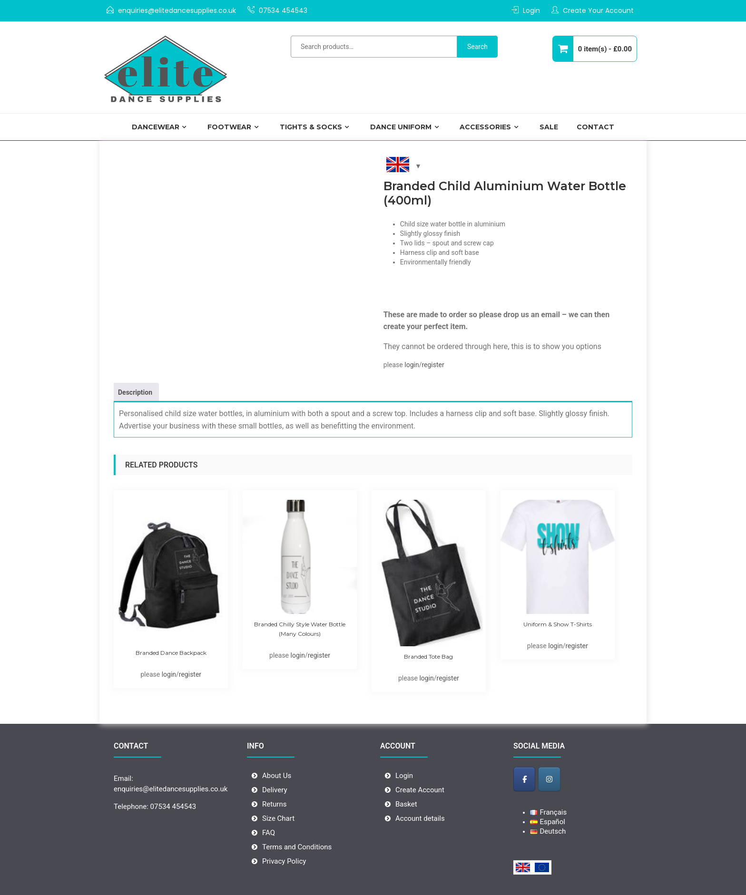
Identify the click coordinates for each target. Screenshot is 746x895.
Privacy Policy (284, 861)
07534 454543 (283, 10)
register (433, 365)
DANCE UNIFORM (401, 127)
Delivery (274, 790)
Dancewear (155, 127)
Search (477, 46)
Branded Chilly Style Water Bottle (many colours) (299, 629)
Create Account (419, 790)
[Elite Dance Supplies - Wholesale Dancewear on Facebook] (524, 779)
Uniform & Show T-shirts (557, 624)
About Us (276, 775)
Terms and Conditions (297, 847)
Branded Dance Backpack (171, 652)
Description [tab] (135, 392)
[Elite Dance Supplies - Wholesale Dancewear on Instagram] (549, 779)
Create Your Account (598, 10)
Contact (595, 127)
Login (531, 10)
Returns (274, 804)
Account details (420, 818)
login (411, 365)
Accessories (485, 127)
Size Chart (278, 818)
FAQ (268, 832)
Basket (406, 804)
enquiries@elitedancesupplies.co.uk (177, 10)
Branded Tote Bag (428, 656)
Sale (549, 127)
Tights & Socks (311, 127)
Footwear (229, 127)
